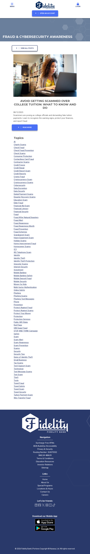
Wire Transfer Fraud (22, 398)
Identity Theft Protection (24, 261)
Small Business (20, 360)
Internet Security (21, 267)
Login (78, 5)
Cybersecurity (19, 185)
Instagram (47, 505)
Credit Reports (20, 174)
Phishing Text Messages (24, 299)
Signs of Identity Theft (23, 357)
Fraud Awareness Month (24, 226)
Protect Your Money (22, 313)
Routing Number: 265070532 (45, 452)
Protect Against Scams (23, 310)
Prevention (18, 305)
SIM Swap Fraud (20, 328)
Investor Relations (45, 464)
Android (45, 528)
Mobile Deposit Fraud (22, 278)
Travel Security (20, 392)
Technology (19, 369)
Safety (16, 334)
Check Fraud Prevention (24, 150)
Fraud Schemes (20, 232)
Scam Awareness (21, 342)
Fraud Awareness (21, 223)
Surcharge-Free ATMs (45, 443)
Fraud (16, 214)
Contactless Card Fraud (24, 159)
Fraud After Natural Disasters (26, 217)
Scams (17, 348)
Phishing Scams (20, 296)
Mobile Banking (20, 273)
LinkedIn (36, 505)
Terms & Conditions (45, 458)
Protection (18, 316)
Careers (45, 495)
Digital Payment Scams (23, 194)
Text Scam (18, 374)
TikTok (53, 505)
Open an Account (47, 13)
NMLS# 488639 (45, 455)
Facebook (39, 505)
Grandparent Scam (22, 235)
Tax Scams (18, 363)
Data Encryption (20, 188)
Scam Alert (18, 340)
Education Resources (45, 461)
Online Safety (19, 290)
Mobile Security (20, 281)
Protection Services (22, 319)
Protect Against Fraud (23, 307)
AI (15, 142)
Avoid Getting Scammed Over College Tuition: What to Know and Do (45, 104)
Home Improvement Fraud (25, 243)
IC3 (15, 249)
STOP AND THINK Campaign (26, 331)
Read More (27, 127)
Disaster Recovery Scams (24, 197)
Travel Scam (19, 389)
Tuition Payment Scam (23, 395)
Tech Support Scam (22, 366)
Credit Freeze (19, 165)
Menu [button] (12, 5)
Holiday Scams (20, 241)
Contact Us (45, 492)
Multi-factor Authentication (25, 287)
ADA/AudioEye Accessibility (45, 446)
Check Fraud (19, 147)
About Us (45, 482)
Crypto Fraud (19, 177)
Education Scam (21, 200)
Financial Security (21, 211)
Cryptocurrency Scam (23, 179)
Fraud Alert (18, 220)
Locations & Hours (45, 489)
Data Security (19, 191)
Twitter (43, 505)
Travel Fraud (19, 383)
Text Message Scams (23, 371)
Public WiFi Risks (21, 322)
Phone (16, 302)
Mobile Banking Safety (23, 275)
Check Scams (19, 153)
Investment (18, 270)
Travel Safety (19, 386)
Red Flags (18, 325)
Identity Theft (19, 258)
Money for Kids (20, 284)
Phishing (17, 293)
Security (17, 351)
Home (45, 479)
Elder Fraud (18, 203)
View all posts (27, 48)
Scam (16, 337)
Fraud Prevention (21, 229)
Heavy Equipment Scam (24, 238)
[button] (78, 5)
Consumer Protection (23, 156)
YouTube (50, 505)
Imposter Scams (21, 264)
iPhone (45, 522)
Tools (16, 380)
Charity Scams (20, 144)
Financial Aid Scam (22, 206)
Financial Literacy (21, 208)
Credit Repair (19, 168)
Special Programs (45, 485)
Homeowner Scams (22, 246)
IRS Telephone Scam (22, 252)
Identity (17, 255)
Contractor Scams (21, 162)
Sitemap (45, 468)
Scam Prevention (21, 345)
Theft (16, 377)
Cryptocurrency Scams (23, 182)
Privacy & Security (45, 449)
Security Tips (19, 354)
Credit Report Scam (22, 171)
